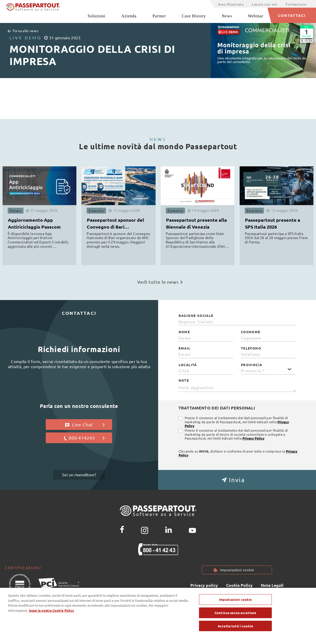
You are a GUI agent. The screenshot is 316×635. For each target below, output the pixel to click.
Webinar (255, 16)
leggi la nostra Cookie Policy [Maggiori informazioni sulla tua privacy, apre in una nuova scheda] (51, 614)
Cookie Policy (239, 585)
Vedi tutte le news (159, 281)
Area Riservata (231, 4)
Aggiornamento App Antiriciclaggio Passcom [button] (34, 223)
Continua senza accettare (235, 616)
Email (185, 348)
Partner (159, 16)
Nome (184, 332)
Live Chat (85, 424)
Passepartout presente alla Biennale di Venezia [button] (196, 223)
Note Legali (272, 585)
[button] (237, 480)
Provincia (251, 365)
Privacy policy (204, 585)
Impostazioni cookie (237, 570)
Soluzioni (96, 16)
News (227, 16)
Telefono (251, 348)
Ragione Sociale (196, 316)
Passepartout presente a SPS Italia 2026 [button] (272, 223)
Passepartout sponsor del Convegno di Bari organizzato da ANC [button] (115, 224)
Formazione (296, 4)
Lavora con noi (264, 4)
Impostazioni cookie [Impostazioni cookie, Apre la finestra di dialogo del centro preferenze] (235, 603)
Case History (194, 16)
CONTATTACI (292, 15)
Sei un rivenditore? (79, 474)
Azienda (129, 16)
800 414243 (84, 438)
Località (188, 365)
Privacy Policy (253, 438)
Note (184, 380)
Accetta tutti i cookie (235, 629)
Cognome (251, 332)
